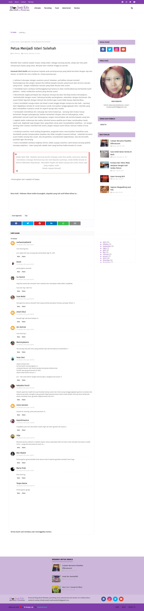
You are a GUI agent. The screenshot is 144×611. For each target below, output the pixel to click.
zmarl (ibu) (21, 312)
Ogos (105, 248)
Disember (106, 260)
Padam (23, 256)
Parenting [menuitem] (48, 8)
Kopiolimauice (22, 420)
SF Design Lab (28, 607)
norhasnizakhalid (23, 242)
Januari (106, 256)
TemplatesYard (42, 607)
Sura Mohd (20, 296)
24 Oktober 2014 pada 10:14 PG (25, 388)
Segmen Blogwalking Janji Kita (120, 188)
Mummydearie (22, 342)
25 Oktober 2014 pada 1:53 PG (25, 470)
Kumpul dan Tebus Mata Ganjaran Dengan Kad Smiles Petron (120, 165)
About (17, 2)
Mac (104, 252)
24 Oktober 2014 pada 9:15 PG (25, 329)
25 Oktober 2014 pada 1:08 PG (25, 455)
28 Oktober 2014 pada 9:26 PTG (26, 486)
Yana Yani (20, 357)
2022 (105, 258)
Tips (26, 216)
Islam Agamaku (25, 42)
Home (10, 2)
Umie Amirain (22, 405)
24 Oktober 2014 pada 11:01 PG (25, 407)
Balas (18, 256)
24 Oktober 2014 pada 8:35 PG (25, 264)
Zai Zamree (21, 327)
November (107, 262)
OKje (18, 435)
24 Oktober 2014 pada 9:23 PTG (25, 438)
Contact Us (131, 607)
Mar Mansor (16, 53)
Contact (23, 2)
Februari (106, 254)
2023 (105, 242)
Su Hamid (20, 277)
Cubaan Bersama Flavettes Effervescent (120, 142)
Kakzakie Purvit (22, 385)
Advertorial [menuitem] (66, 8)
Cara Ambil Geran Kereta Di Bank (121, 153)
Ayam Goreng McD (117, 176)
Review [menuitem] (77, 8)
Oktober (106, 244)
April (105, 250)
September (107, 246)
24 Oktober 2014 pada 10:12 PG (25, 360)
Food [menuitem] (57, 8)
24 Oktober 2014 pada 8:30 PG (25, 245)
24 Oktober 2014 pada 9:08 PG (25, 314)
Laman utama (15, 42)
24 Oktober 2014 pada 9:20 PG (25, 344)
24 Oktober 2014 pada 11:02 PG (25, 422)
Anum (18, 262)
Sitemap (30, 2)
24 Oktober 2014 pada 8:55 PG (25, 299)
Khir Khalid (21, 453)
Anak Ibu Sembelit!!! (70, 576)
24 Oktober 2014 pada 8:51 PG (25, 279)
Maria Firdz (21, 468)
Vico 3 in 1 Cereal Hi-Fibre (72, 587)
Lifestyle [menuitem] (37, 8)
